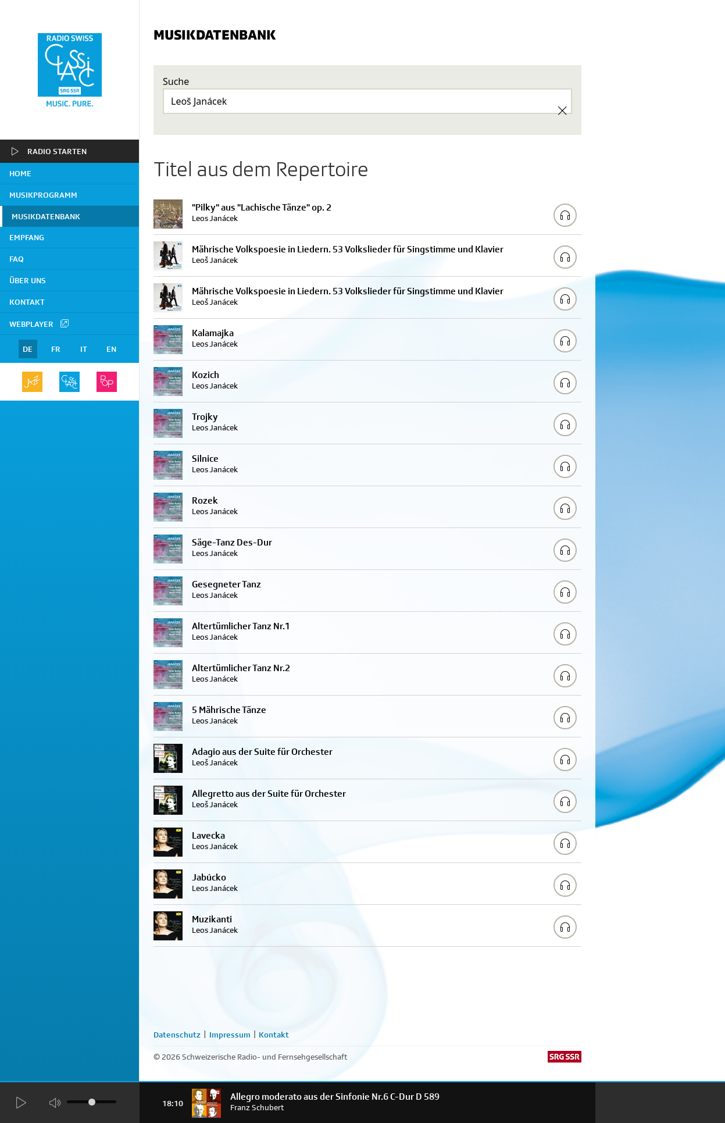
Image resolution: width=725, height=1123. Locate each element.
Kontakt (27, 301)
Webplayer (39, 323)
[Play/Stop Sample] (565, 215)
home (20, 173)
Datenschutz (177, 1035)
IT (83, 349)
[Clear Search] (562, 110)
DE (28, 349)
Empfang (26, 237)
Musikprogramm (43, 194)
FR (55, 349)
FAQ (16, 258)
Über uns (27, 280)
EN (111, 349)
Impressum (230, 1035)
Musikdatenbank (46, 216)
